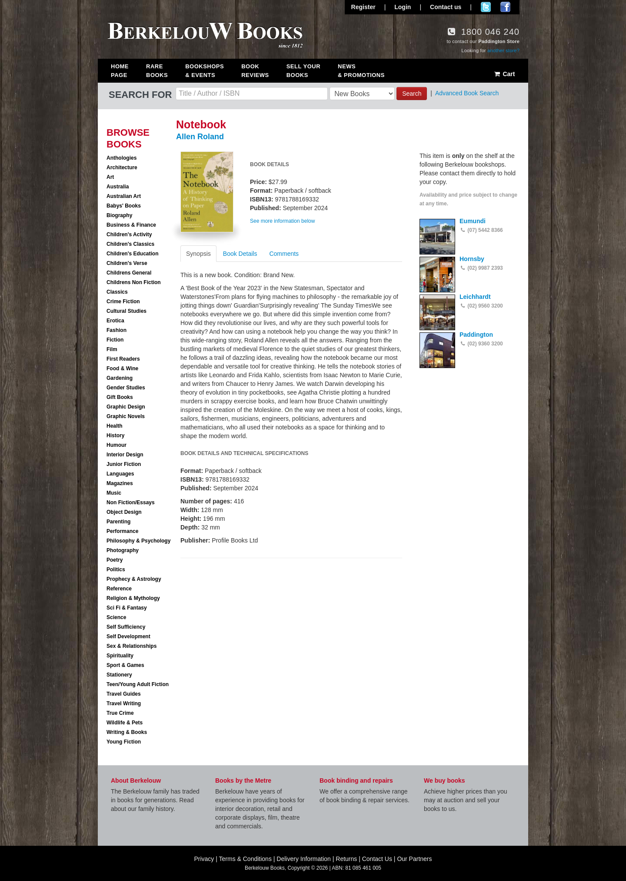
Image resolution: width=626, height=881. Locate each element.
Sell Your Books (303, 70)
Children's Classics (130, 244)
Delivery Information (303, 858)
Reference (119, 589)
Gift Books (120, 397)
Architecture (122, 167)
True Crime (120, 713)
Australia (118, 187)
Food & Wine (122, 368)
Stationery (119, 675)
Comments (284, 253)
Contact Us (377, 858)
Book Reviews (255, 70)
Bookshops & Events (204, 70)
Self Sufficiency (126, 627)
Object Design (124, 512)
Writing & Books (127, 732)
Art (110, 177)
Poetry (115, 560)
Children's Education (133, 254)
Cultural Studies (127, 311)
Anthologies (122, 158)
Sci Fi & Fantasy (127, 608)
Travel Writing (124, 703)
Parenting (118, 522)
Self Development (128, 636)
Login (402, 6)
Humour (117, 445)
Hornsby (472, 258)
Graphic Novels (126, 416)
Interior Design (125, 455)
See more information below (282, 221)
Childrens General (129, 273)
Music (114, 493)
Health (115, 426)
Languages (120, 474)
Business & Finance (131, 225)
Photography (123, 550)
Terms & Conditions (245, 858)
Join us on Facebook (505, 7)
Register (363, 6)
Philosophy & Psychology (138, 541)
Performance (122, 531)
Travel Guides (124, 694)
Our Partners (414, 858)
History (115, 435)
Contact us (445, 6)
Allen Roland (200, 136)
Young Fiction (124, 742)
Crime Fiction (123, 301)
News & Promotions (361, 70)
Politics (116, 569)
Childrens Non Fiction (134, 282)
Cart (504, 73)
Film (112, 349)
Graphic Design (126, 407)
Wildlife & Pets (125, 723)
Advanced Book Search (467, 93)
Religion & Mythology (133, 598)
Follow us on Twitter (485, 7)
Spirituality (120, 656)
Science (116, 617)
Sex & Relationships (131, 646)
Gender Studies (126, 388)
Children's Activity (129, 234)
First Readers (123, 359)
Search (411, 93)
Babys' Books (124, 206)
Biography (119, 215)
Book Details (240, 253)
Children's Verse (127, 263)
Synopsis (198, 253)
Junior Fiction (124, 464)
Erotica (115, 321)
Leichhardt (475, 296)
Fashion (117, 330)
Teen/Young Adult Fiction (138, 684)
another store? (503, 50)
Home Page (120, 70)
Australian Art (124, 196)
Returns (346, 858)
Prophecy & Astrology (134, 579)
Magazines (120, 483)
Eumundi (473, 221)
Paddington (476, 334)
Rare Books (157, 70)
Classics (117, 292)
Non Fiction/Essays (131, 502)
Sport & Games (125, 665)
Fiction (115, 340)
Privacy (204, 858)
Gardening (120, 378)
